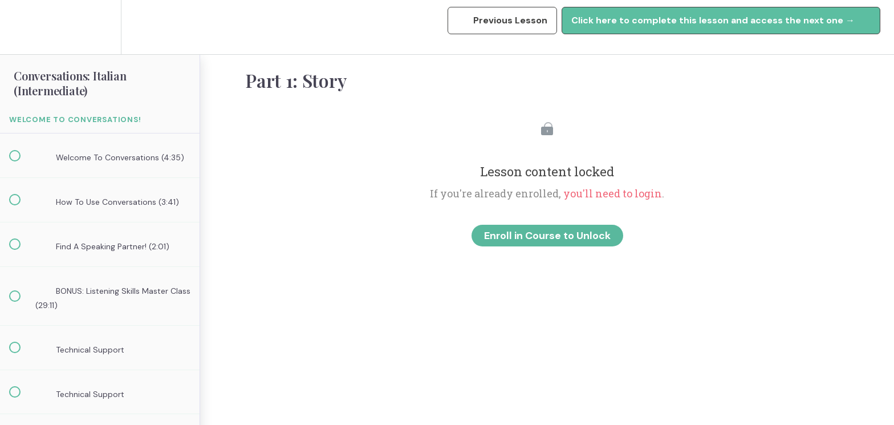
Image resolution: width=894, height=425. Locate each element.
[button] (21, 27)
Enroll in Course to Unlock (547, 235)
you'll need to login (612, 193)
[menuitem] (100, 27)
